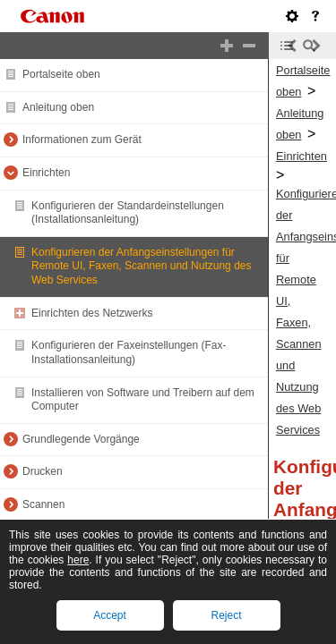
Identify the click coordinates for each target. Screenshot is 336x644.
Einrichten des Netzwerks (91, 313)
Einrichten (46, 172)
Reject (226, 615)
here (78, 560)
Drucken (42, 471)
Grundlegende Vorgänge (81, 439)
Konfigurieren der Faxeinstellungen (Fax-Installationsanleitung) (128, 352)
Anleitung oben (58, 107)
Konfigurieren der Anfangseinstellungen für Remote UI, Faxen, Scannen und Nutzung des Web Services (141, 266)
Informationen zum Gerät (82, 139)
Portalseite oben (61, 74)
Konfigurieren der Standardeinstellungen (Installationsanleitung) (127, 212)
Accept (109, 615)
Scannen (43, 504)
